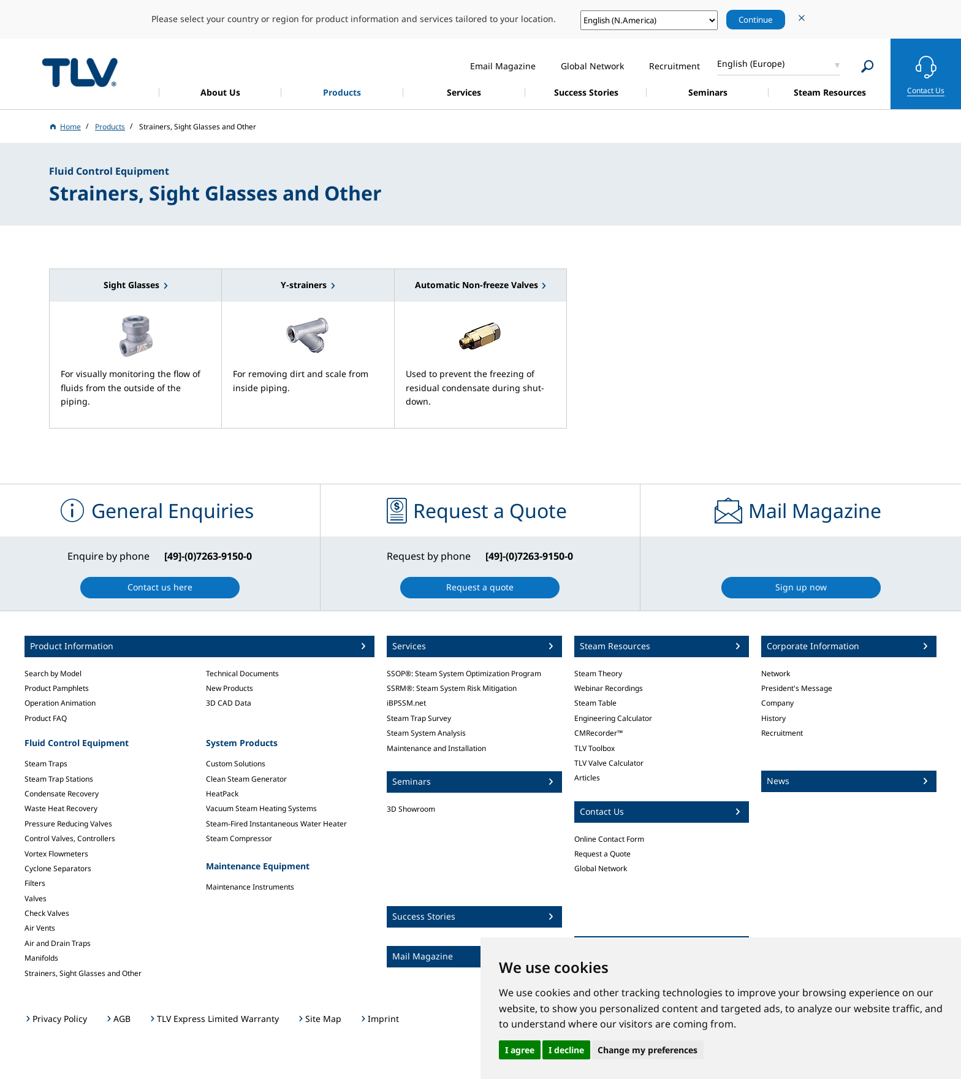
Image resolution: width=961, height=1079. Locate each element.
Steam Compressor (239, 838)
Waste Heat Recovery (61, 808)
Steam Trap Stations (59, 779)
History (773, 718)
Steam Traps (46, 763)
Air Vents (40, 928)
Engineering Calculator (613, 718)
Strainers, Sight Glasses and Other (83, 973)
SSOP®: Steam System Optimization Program (464, 673)
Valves (36, 898)
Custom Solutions (235, 763)
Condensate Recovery (62, 793)
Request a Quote (602, 853)
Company (777, 703)
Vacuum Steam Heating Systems (261, 808)
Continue (756, 19)
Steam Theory (598, 673)
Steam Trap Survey (419, 718)
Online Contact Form (609, 839)
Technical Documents (242, 673)
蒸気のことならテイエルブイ (80, 72)
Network (775, 673)
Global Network (600, 868)
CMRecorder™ (598, 733)
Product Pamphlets (57, 688)
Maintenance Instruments (250, 887)
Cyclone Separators (58, 868)
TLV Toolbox (594, 748)
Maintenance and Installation (436, 748)
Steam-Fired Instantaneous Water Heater (276, 823)
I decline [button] (566, 1050)
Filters (35, 883)
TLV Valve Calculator (609, 763)
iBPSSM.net (406, 703)
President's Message (796, 688)
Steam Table (595, 703)
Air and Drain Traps (58, 943)
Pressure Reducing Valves (68, 823)
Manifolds (41, 958)
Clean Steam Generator (246, 779)
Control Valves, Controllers (70, 838)
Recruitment (782, 733)
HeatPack (222, 793)
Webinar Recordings (608, 688)
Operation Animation (60, 703)
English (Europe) (750, 63)
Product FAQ (46, 718)
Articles (587, 777)
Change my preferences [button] (647, 1050)
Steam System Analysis (426, 733)
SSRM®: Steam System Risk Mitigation (452, 688)
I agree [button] (519, 1050)
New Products (229, 688)
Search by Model (53, 673)
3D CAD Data (228, 703)
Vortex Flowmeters (56, 853)
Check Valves (47, 913)
